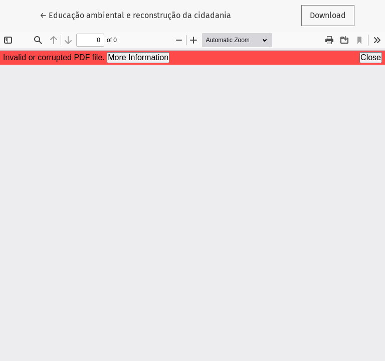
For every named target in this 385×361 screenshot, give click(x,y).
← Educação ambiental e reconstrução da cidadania (135, 14)
